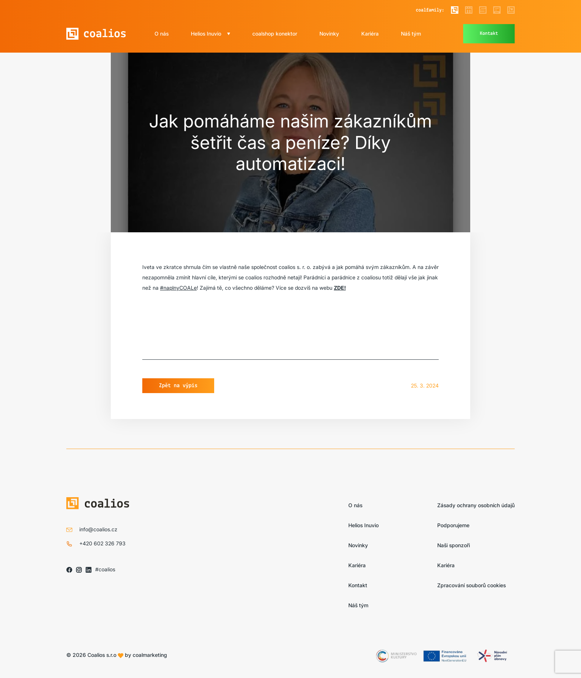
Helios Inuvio (206, 33)
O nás (162, 33)
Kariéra (370, 33)
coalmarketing (150, 655)
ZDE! (340, 288)
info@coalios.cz (98, 529)
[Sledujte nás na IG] (79, 569)
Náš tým (411, 33)
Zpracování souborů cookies (471, 585)
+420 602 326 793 (102, 543)
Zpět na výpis (178, 386)
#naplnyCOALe (178, 288)
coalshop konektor (274, 33)
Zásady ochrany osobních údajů (476, 505)
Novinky (329, 33)
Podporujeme (453, 525)
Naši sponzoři (453, 545)
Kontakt (489, 33)
